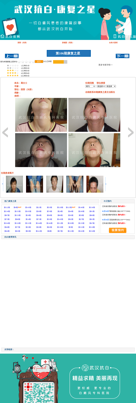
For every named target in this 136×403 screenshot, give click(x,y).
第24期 (60, 211)
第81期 (91, 219)
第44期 (70, 211)
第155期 (18, 211)
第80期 (91, 215)
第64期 (38, 215)
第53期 (49, 207)
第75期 (6, 219)
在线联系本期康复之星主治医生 (100, 92)
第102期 (81, 231)
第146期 (49, 223)
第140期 (81, 207)
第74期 (49, 211)
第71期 (38, 219)
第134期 (7, 211)
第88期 (17, 219)
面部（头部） (23, 43)
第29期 (38, 227)
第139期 (60, 227)
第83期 (49, 227)
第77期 (17, 227)
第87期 (6, 215)
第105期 (28, 211)
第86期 (60, 215)
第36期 (70, 215)
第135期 (81, 223)
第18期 (28, 215)
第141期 (39, 231)
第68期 (6, 227)
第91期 (91, 211)
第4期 (16, 207)
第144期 (39, 223)
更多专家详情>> (105, 65)
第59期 (81, 215)
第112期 (60, 223)
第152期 (81, 227)
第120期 (18, 223)
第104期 (7, 223)
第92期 (70, 219)
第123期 (71, 231)
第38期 (38, 211)
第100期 (81, 211)
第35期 (28, 227)
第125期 (69, 207)
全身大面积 (113, 43)
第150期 (92, 231)
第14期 (28, 219)
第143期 (28, 207)
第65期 (17, 231)
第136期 (92, 207)
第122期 (7, 207)
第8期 (49, 231)
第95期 (28, 231)
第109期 (71, 223)
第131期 (28, 223)
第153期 (18, 215)
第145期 (60, 219)
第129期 (60, 207)
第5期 (71, 227)
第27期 (81, 219)
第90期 (49, 215)
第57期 (60, 231)
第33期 (49, 219)
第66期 (6, 231)
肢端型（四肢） (68, 43)
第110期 (92, 227)
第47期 (91, 223)
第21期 (38, 207)
